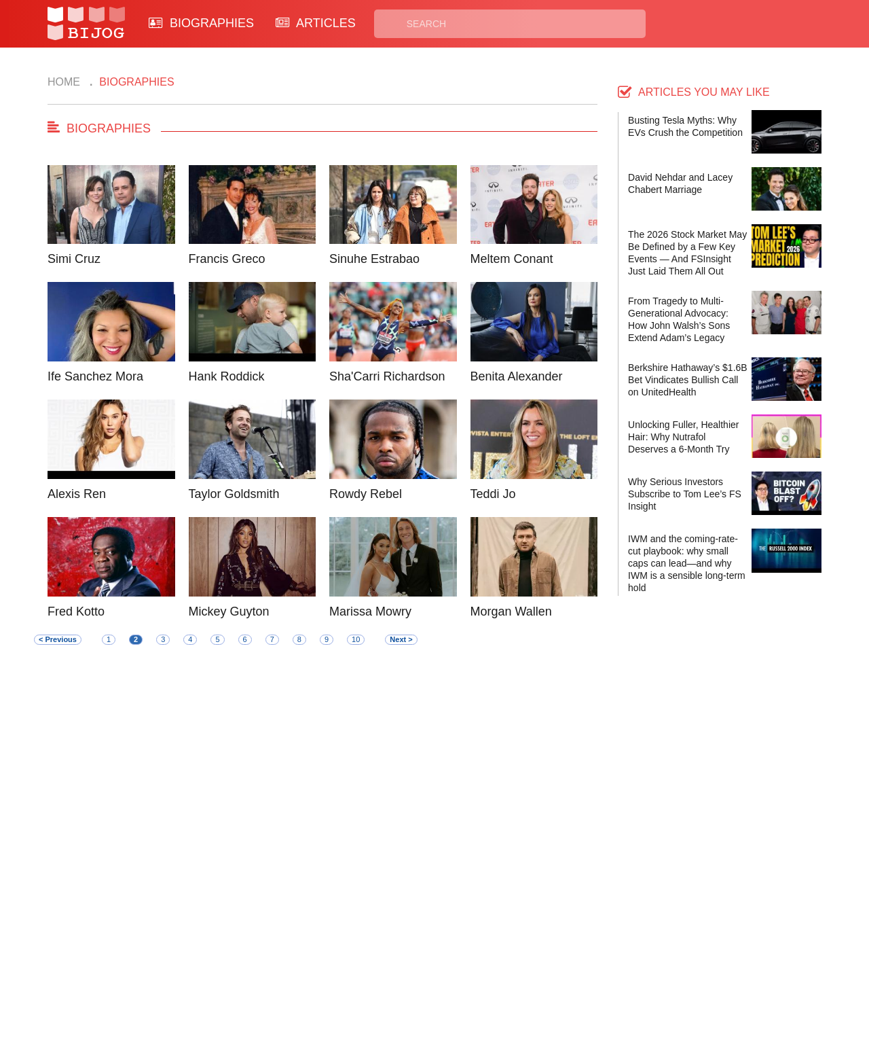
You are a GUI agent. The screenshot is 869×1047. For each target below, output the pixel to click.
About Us (273, 977)
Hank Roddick (227, 376)
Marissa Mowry (370, 611)
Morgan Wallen (511, 611)
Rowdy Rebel (365, 494)
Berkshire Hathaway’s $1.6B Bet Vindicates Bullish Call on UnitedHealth (687, 379)
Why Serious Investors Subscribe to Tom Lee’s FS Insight (684, 494)
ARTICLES (316, 23)
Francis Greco (227, 259)
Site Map (373, 977)
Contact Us (277, 962)
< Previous (58, 639)
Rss (565, 962)
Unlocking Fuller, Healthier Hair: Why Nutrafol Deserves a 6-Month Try (683, 437)
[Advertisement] (322, 781)
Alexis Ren (77, 494)
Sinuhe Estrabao (374, 259)
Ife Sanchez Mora (95, 376)
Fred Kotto (76, 611)
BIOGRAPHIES (201, 23)
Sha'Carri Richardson (387, 376)
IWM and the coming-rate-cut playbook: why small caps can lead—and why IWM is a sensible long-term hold (686, 563)
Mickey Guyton (229, 611)
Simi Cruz (74, 259)
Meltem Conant (511, 259)
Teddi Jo (493, 494)
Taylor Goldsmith (234, 494)
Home (64, 82)
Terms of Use (486, 977)
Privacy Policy (488, 962)
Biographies (381, 962)
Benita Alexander (516, 376)
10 (356, 639)
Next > (401, 639)
